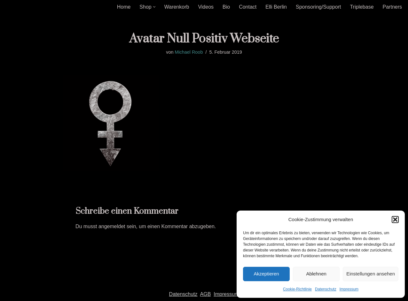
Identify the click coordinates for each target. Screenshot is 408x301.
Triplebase (361, 7)
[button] (395, 219)
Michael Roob (189, 52)
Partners (392, 7)
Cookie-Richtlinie (297, 289)
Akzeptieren (266, 273)
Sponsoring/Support (318, 7)
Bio (226, 7)
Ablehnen (316, 273)
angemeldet (111, 226)
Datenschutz (325, 289)
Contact (247, 7)
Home (124, 7)
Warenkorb (176, 7)
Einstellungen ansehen (370, 273)
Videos (206, 7)
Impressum (349, 289)
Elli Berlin (276, 7)
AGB (205, 294)
